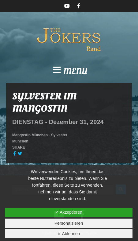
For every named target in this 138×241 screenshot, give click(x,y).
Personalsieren (68, 223)
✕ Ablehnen (68, 233)
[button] (69, 72)
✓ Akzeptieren (68, 212)
